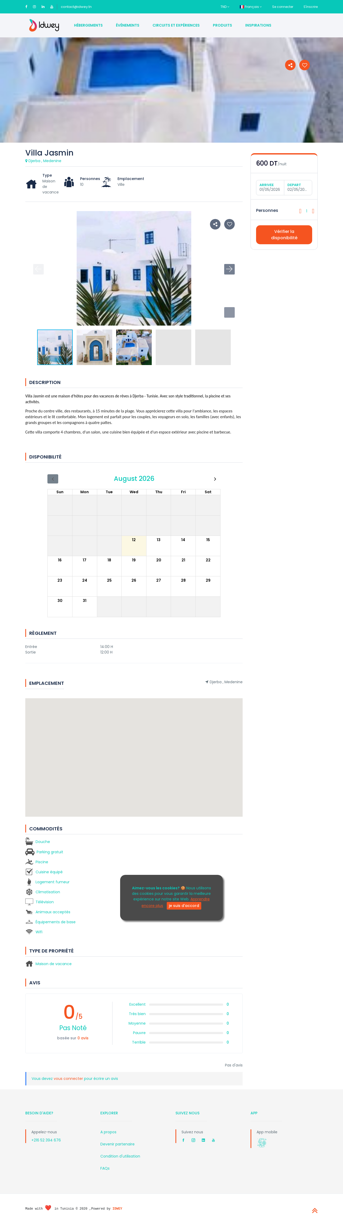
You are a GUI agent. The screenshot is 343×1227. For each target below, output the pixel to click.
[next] (215, 478)
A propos (108, 1132)
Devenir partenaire (117, 1144)
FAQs (105, 1168)
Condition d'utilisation (120, 1156)
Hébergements (88, 25)
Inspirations (258, 25)
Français (251, 6)
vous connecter (69, 1078)
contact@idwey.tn (76, 6)
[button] (229, 312)
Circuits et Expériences (176, 25)
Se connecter (282, 6)
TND (224, 6)
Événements (127, 25)
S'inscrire (310, 6)
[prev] (52, 478)
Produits (222, 25)
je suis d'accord (184, 905)
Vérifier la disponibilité (284, 234)
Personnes (267, 210)
